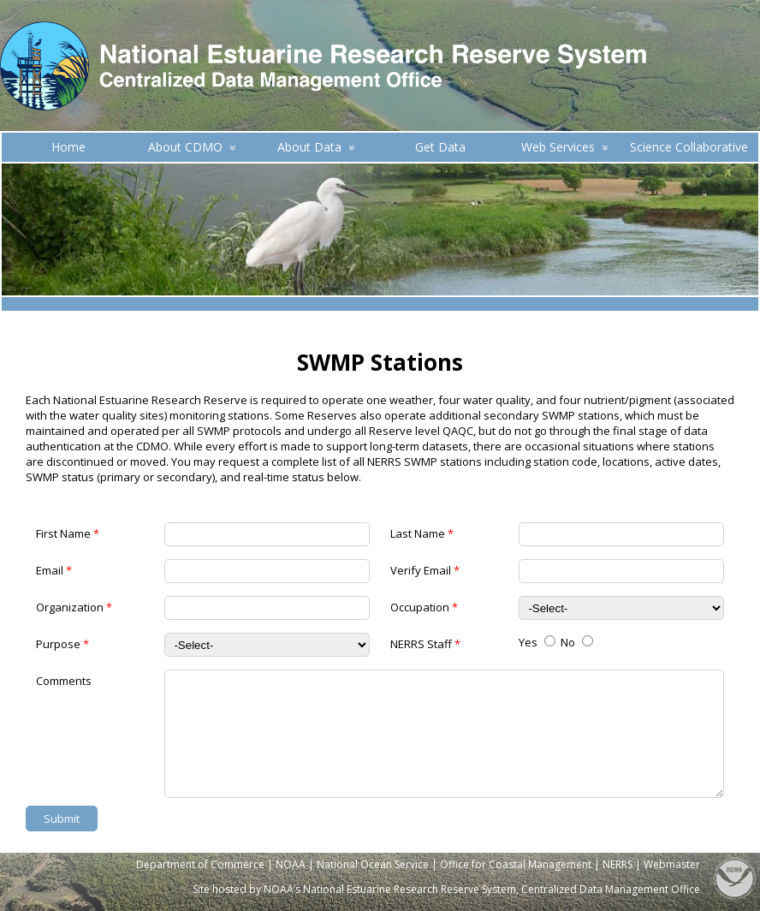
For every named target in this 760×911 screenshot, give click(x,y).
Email (54, 570)
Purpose (62, 644)
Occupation (424, 607)
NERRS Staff (425, 644)
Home (68, 147)
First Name (67, 534)
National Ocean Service (373, 864)
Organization (74, 607)
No (577, 642)
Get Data (440, 147)
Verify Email (425, 570)
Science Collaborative (689, 147)
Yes (537, 642)
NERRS (617, 864)
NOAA (291, 864)
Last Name (422, 534)
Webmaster (672, 864)
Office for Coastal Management (515, 864)
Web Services (565, 147)
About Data (316, 147)
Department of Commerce (200, 864)
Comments (64, 681)
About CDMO (192, 147)
